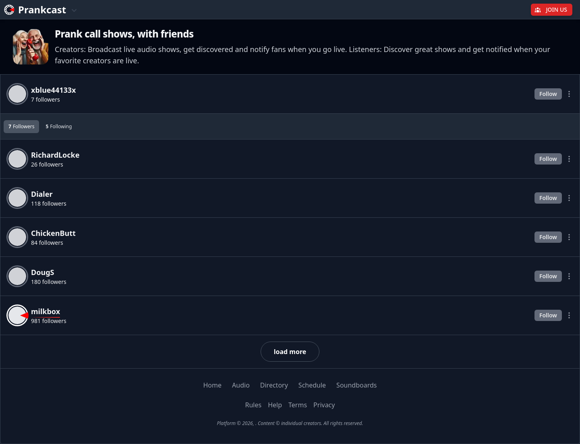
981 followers (48, 321)
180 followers (48, 282)
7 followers (45, 99)
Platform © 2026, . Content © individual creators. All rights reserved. (290, 423)
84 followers (47, 242)
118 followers (48, 203)
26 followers (47, 164)
